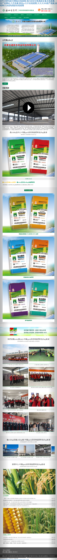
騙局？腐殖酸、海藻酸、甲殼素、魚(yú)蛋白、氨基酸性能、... (15, 543)
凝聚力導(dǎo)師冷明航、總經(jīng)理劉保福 (15, 410)
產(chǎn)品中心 (29, 14)
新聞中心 (22, 14)
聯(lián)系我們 (26, 17)
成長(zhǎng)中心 (13, 17)
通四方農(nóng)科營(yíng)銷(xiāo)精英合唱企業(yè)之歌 (15, 432)
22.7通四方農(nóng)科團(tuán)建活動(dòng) (41, 364)
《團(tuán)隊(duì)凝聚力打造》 (41, 410)
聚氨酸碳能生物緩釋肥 (28, 277)
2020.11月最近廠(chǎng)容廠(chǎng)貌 (11, 457)
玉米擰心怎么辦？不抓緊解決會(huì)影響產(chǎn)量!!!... (14, 541)
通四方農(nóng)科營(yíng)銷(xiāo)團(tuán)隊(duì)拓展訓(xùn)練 (41, 387)
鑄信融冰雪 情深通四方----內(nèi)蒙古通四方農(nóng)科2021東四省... (16, 500)
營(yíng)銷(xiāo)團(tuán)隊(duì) (41, 432)
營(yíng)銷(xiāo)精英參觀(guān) (15, 387)
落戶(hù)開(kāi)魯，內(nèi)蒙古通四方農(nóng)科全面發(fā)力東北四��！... (18, 502)
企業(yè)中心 (16, 14)
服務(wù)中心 (44, 14)
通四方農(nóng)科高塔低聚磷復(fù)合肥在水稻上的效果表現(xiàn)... (16, 505)
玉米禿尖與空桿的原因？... (8, 539)
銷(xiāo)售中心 (37, 14)
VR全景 (20, 17)
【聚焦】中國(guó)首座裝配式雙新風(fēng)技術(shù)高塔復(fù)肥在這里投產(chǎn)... (19, 498)
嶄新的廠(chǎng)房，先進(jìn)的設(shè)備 (44, 457)
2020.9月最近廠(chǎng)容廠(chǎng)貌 (28, 457)
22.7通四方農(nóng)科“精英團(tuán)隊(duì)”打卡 (15, 364)
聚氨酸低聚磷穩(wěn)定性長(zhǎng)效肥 (28, 234)
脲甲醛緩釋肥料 (28, 320)
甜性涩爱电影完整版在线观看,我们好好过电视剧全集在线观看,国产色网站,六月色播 (14, 559)
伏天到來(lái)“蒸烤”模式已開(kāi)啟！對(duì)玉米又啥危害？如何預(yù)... (17, 537)
